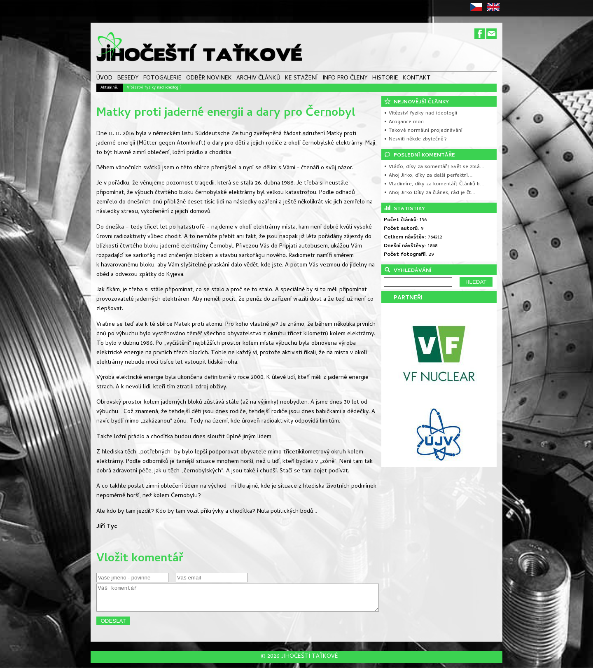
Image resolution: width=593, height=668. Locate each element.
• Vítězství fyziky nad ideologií (420, 113)
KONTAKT (417, 79)
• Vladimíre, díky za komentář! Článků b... (434, 184)
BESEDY (128, 79)
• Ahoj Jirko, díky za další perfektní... (428, 175)
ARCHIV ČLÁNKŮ (258, 79)
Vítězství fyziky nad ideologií (154, 87)
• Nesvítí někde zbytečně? (415, 139)
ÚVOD (104, 79)
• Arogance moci (404, 122)
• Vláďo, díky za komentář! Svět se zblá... (434, 167)
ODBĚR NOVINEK (209, 79)
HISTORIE (385, 79)
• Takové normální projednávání (423, 130)
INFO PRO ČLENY (345, 79)
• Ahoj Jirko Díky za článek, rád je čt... (430, 193)
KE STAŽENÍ (301, 79)
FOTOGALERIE (162, 79)
